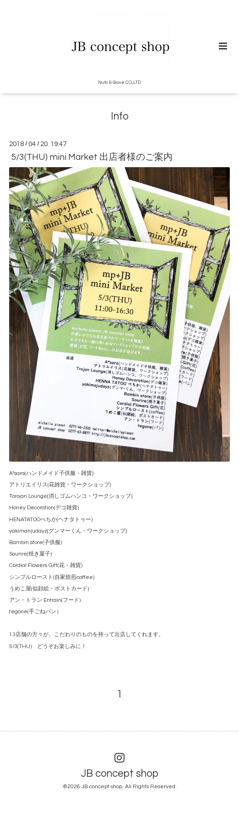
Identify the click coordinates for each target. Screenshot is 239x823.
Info (120, 116)
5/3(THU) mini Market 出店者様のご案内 (92, 157)
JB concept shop (119, 773)
